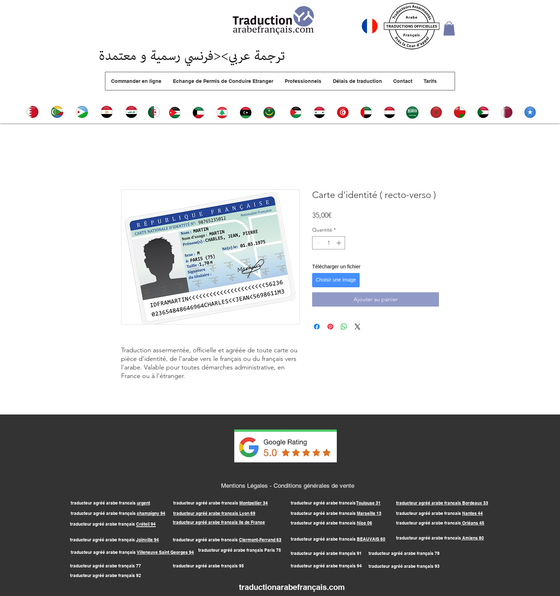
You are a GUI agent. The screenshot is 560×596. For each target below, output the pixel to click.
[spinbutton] (328, 243)
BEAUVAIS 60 (371, 539)
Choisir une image (336, 280)
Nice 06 (364, 523)
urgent (143, 503)
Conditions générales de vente (314, 485)
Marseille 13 (369, 513)
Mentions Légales (245, 485)
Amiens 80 (472, 538)
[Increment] (339, 243)
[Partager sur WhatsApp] (344, 326)
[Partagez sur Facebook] (316, 326)
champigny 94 (151, 513)
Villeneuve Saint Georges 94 (165, 552)
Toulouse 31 (368, 503)
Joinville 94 (147, 539)
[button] (449, 28)
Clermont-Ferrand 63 (260, 539)
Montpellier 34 (253, 503)
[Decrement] (317, 243)
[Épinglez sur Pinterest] (330, 326)
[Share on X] (357, 326)
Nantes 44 (472, 513)
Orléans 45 (472, 523)
